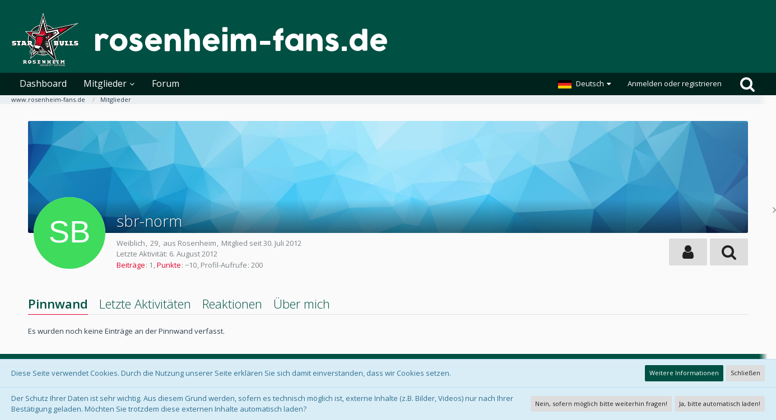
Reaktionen (232, 303)
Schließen (745, 372)
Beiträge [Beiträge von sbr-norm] (131, 265)
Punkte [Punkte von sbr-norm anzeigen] (169, 265)
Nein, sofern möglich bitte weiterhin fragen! (601, 403)
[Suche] (747, 84)
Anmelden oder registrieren (675, 83)
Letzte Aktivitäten (145, 303)
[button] (584, 84)
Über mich (301, 303)
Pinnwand (58, 303)
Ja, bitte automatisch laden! (719, 403)
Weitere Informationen (684, 372)
